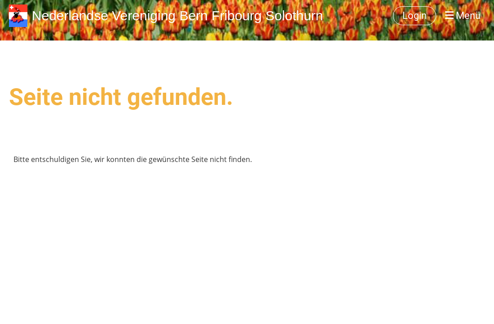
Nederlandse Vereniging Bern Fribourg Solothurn (177, 15)
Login (414, 15)
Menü (463, 15)
